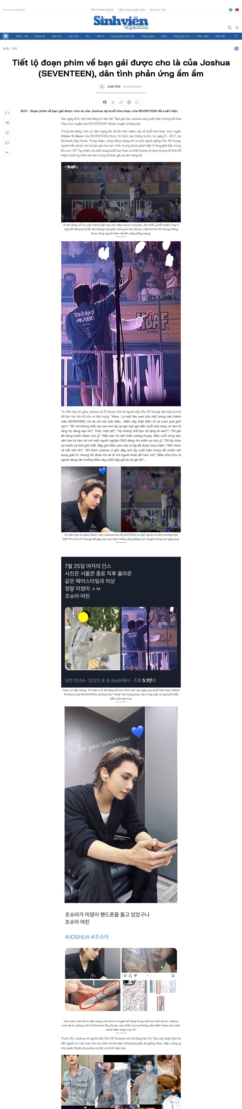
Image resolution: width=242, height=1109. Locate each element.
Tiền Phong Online (102, 9)
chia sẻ (105, 102)
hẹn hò (147, 1038)
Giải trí (100, 36)
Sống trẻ (40, 36)
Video (164, 36)
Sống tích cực (182, 36)
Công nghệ (148, 36)
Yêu (88, 36)
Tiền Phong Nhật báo (131, 9)
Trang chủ (5, 36)
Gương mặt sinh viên (123, 36)
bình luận (137, 102)
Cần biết (220, 36)
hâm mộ (148, 455)
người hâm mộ (114, 233)
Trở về (7, 152)
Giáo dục (57, 36)
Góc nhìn (74, 36)
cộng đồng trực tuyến (140, 539)
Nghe (7, 113)
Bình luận (7, 142)
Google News (236, 48)
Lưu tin (7, 133)
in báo (129, 102)
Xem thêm (236, 36)
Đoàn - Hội (22, 36)
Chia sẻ (7, 123)
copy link (121, 102)
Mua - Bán (203, 36)
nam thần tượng (119, 145)
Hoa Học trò (158, 9)
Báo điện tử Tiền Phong (121, 23)
